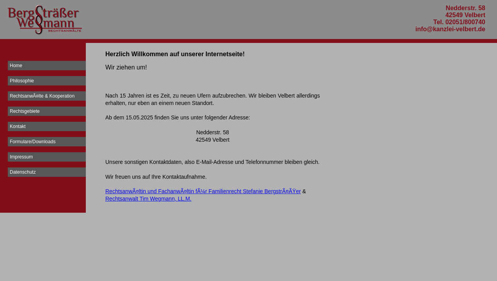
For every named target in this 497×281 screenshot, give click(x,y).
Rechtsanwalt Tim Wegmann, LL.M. (148, 199)
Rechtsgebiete (25, 111)
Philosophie (22, 81)
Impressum (21, 157)
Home (16, 65)
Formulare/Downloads (32, 141)
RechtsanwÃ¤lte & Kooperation (42, 96)
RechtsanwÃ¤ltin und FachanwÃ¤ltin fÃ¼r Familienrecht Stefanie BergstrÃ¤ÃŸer (203, 191)
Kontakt (18, 126)
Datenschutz (23, 172)
